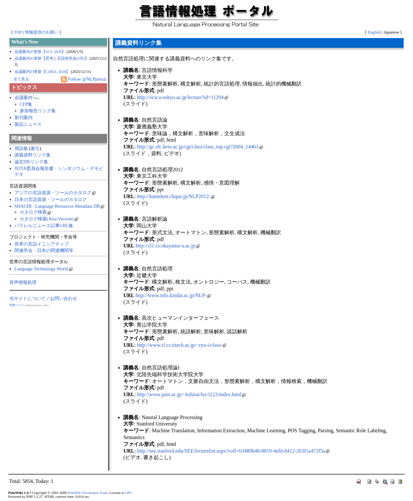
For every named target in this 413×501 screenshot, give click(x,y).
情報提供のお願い (41, 32)
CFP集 (26, 104)
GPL (128, 493)
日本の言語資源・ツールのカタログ (51, 199)
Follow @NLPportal (87, 79)
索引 (35, 148)
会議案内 (24, 97)
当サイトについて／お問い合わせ (43, 298)
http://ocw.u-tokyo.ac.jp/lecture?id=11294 (182, 97)
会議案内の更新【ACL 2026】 (40, 51)
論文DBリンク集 (31, 161)
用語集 (21, 148)
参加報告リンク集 (38, 110)
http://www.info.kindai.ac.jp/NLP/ (173, 295)
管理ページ (16, 305)
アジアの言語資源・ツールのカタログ (55, 192)
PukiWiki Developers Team (87, 493)
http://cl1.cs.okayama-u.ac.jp (167, 245)
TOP (18, 32)
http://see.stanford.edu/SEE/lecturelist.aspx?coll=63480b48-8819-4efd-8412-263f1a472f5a (233, 451)
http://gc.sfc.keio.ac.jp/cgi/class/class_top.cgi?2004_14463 (200, 146)
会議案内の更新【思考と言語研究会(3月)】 (52, 58)
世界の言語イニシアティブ (42, 243)
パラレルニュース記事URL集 (44, 225)
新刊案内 (24, 117)
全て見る (21, 79)
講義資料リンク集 (33, 154)
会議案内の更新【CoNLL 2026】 (42, 71)
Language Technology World (44, 268)
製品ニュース (28, 124)
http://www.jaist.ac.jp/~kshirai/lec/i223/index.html (191, 394)
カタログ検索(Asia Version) (49, 218)
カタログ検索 (35, 212)
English (374, 32)
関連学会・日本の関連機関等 (44, 250)
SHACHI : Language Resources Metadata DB (60, 206)
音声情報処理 (22, 282)
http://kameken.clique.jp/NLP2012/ (176, 196)
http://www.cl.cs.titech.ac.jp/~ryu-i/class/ (182, 345)
